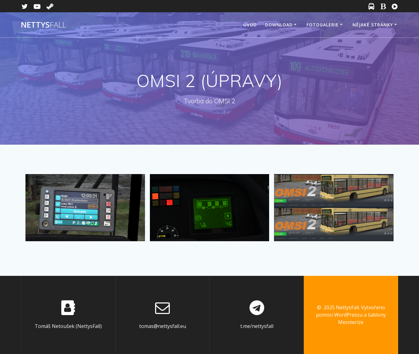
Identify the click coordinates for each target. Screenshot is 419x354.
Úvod (250, 25)
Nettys (43, 25)
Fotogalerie (323, 25)
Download (279, 25)
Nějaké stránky (372, 25)
